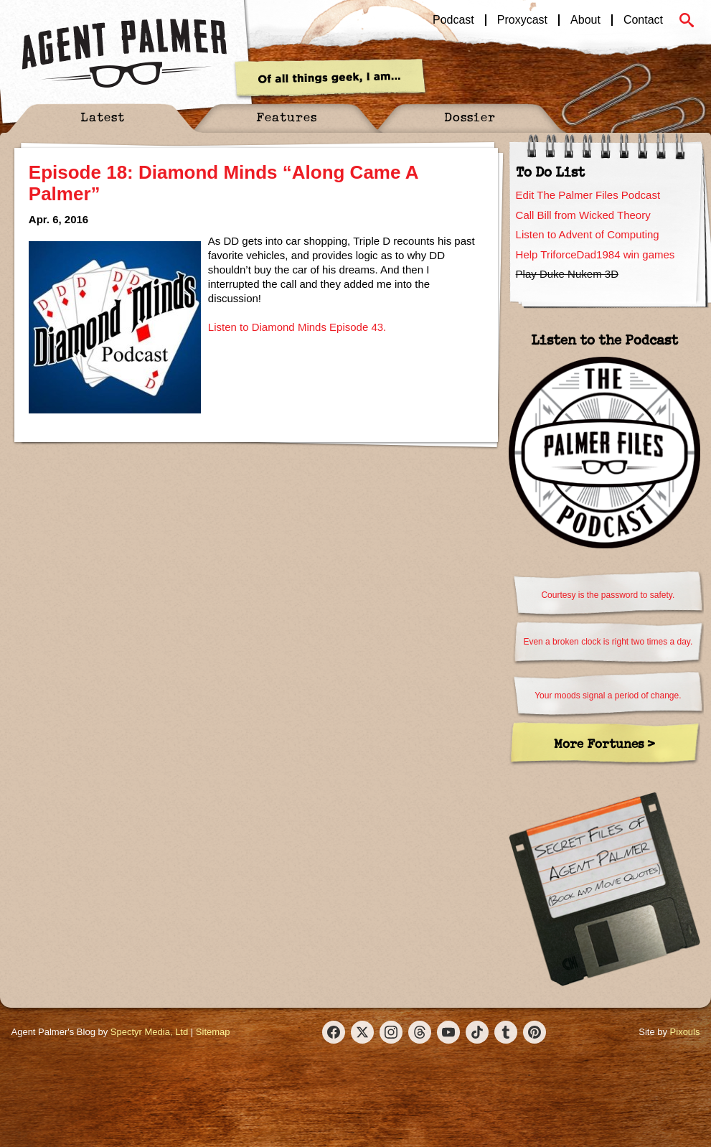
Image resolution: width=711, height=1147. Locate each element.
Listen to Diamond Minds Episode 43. (297, 327)
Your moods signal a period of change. (608, 695)
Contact (643, 20)
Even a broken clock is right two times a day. (607, 642)
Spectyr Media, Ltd (149, 1031)
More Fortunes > (604, 743)
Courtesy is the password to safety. (607, 595)
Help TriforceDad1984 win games (595, 254)
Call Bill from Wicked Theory (583, 215)
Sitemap (213, 1031)
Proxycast (522, 20)
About (585, 20)
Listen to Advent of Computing (587, 234)
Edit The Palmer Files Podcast (588, 195)
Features (286, 116)
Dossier (470, 116)
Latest (102, 116)
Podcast (453, 20)
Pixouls (685, 1031)
